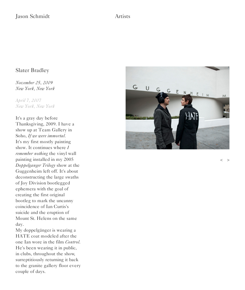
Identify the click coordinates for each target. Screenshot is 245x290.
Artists (122, 16)
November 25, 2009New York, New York (35, 85)
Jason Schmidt (33, 16)
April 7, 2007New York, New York (35, 103)
